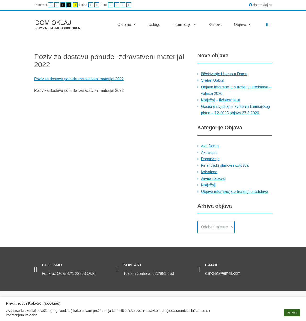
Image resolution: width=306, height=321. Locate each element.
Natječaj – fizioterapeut (220, 100)
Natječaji (208, 185)
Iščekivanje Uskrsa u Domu (224, 74)
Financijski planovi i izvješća (225, 165)
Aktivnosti (209, 152)
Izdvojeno (209, 172)
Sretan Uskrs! (212, 80)
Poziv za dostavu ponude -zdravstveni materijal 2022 (79, 79)
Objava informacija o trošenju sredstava (234, 191)
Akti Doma (210, 146)
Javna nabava (213, 179)
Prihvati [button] (292, 313)
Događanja (210, 159)
